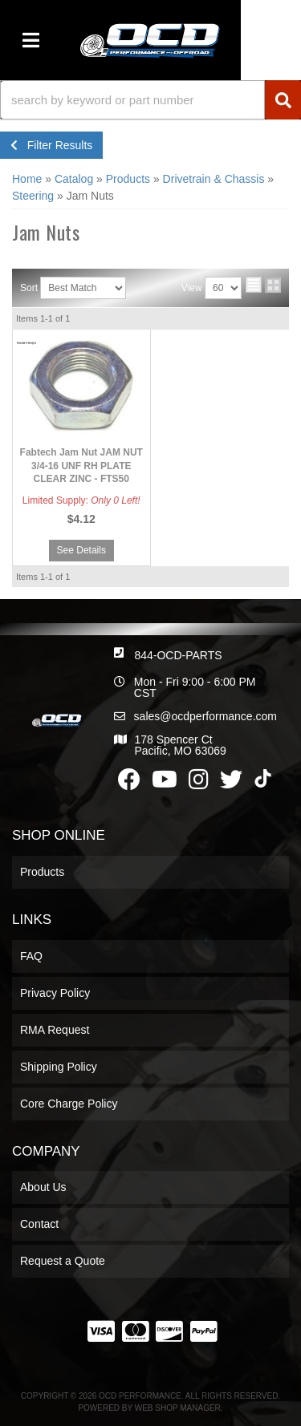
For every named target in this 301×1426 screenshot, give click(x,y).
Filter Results (51, 145)
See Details (81, 550)
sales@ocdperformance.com (205, 716)
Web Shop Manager (178, 1408)
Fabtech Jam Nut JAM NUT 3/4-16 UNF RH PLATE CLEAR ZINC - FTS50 (81, 466)
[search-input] (132, 100)
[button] (150, 100)
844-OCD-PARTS (178, 655)
